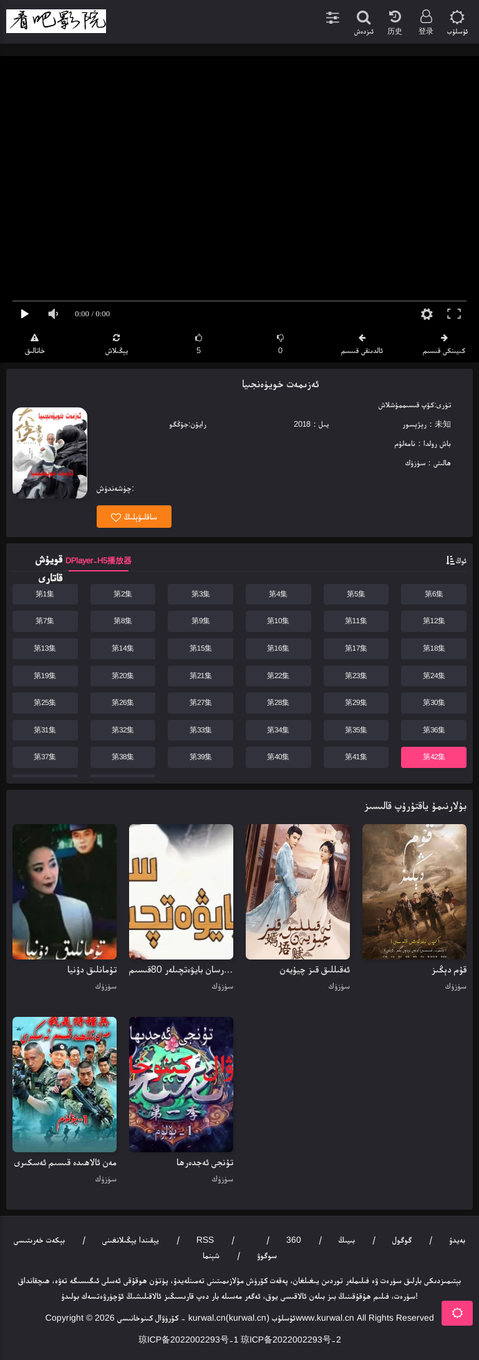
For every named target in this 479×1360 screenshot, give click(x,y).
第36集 (434, 730)
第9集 (200, 620)
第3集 (200, 594)
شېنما (211, 1255)
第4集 (278, 594)
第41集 (356, 756)
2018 (302, 424)
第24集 (434, 675)
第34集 (278, 730)
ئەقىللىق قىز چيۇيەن (315, 969)
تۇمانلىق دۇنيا (92, 969)
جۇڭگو (178, 424)
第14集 (123, 648)
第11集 (356, 620)
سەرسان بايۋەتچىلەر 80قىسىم (181, 969)
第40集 (278, 756)
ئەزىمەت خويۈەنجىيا (280, 383)
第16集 (278, 648)
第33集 (201, 730)
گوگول (402, 1240)
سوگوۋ (267, 1255)
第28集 (278, 702)
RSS (205, 1240)
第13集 (45, 648)
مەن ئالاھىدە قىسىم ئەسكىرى (65, 1162)
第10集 (278, 620)
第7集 (45, 620)
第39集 (201, 756)
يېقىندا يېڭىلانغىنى (130, 1240)
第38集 (123, 756)
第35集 (356, 730)
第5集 (356, 594)
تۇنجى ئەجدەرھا (205, 1162)
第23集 (356, 675)
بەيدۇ (457, 1240)
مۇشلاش (390, 404)
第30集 (434, 702)
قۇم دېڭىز (449, 969)
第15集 (201, 648)
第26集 (123, 702)
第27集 (201, 702)
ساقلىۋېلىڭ (134, 517)
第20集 (123, 675)
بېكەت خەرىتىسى (39, 1240)
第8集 (123, 620)
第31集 (45, 730)
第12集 (434, 620)
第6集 (434, 594)
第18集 (434, 648)
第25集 (45, 702)
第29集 (356, 702)
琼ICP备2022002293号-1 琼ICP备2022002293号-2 (239, 1339)
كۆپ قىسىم (418, 404)
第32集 (123, 730)
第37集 (45, 756)
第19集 (45, 675)
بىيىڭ (347, 1240)
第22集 (278, 675)
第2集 (123, 594)
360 (293, 1240)
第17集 (356, 648)
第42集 (434, 756)
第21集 (201, 675)
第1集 (45, 594)
